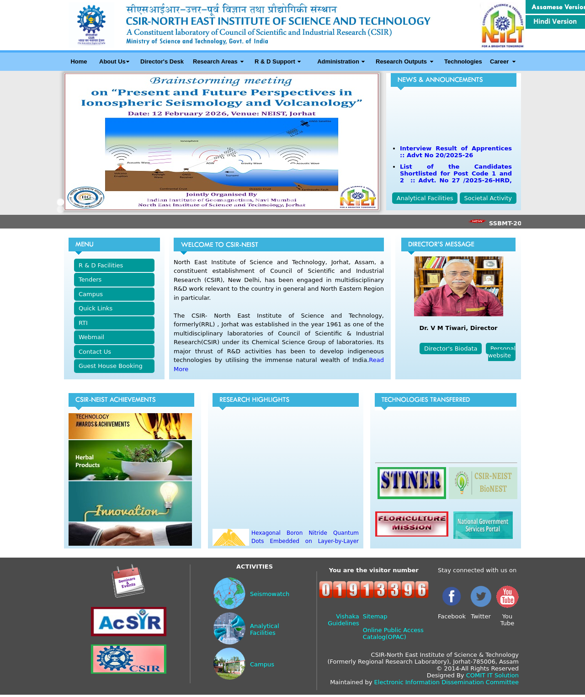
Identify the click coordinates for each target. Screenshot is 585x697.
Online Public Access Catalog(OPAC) (393, 633)
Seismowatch (269, 594)
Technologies (463, 61)
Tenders (90, 279)
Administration (338, 61)
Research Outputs (401, 61)
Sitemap (375, 616)
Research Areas (215, 61)
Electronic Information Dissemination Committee (446, 682)
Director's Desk (162, 61)
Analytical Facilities (425, 198)
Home (78, 61)
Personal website (502, 352)
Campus (91, 294)
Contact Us (95, 351)
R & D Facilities (101, 265)
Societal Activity (488, 198)
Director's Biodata (450, 348)
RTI (83, 322)
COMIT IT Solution (492, 675)
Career (499, 61)
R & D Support (275, 61)
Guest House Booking (111, 365)
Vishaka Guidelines (343, 620)
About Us (112, 61)
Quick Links (95, 308)
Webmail (91, 337)
